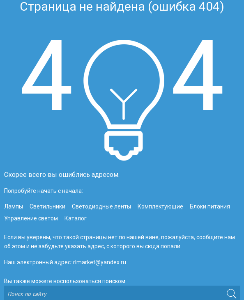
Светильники (47, 206)
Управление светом (31, 218)
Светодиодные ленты (101, 206)
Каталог (75, 218)
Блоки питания (210, 206)
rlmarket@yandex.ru (99, 262)
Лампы (13, 206)
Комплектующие (160, 206)
